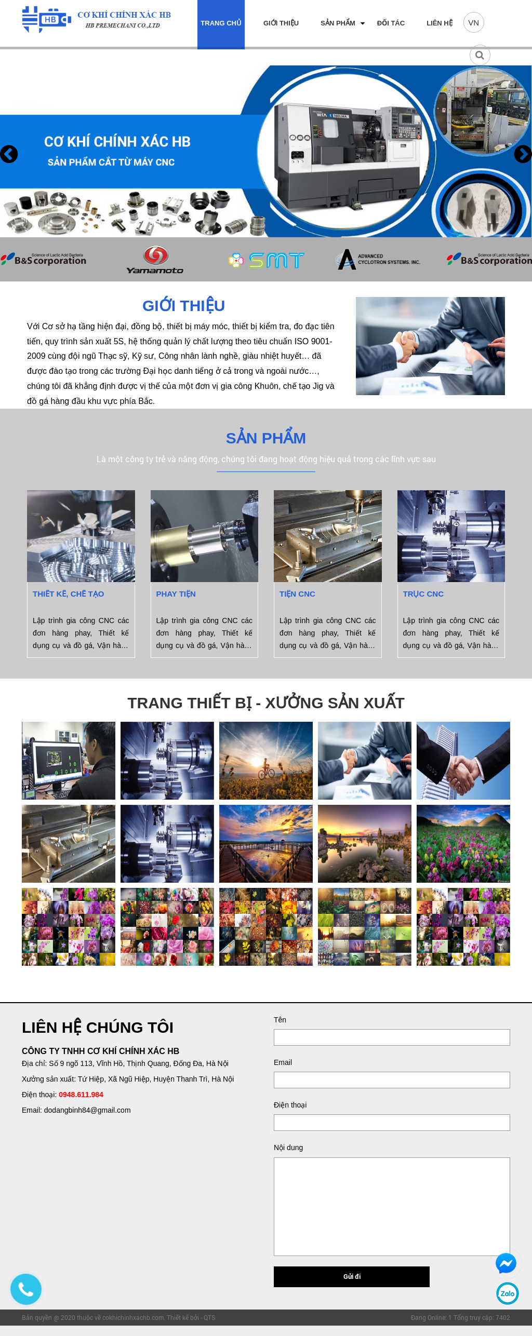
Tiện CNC (297, 593)
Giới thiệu (281, 23)
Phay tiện (176, 593)
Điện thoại (290, 1105)
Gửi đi (352, 1276)
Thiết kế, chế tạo (68, 593)
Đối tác (391, 23)
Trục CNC (423, 593)
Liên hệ (440, 23)
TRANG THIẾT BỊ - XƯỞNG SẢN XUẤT (266, 702)
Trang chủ (221, 23)
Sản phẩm (338, 23)
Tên (280, 1020)
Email (283, 1062)
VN (473, 22)
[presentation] (9, 153)
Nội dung (288, 1147)
